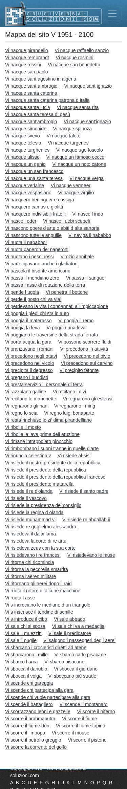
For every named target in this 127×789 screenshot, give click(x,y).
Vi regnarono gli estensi (87, 398)
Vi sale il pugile (21, 640)
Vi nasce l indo (87, 214)
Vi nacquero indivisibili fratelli (35, 214)
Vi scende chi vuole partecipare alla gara (47, 697)
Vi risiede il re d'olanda (28, 491)
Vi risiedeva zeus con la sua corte (40, 548)
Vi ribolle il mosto (23, 427)
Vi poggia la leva (22, 327)
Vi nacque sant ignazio (88, 86)
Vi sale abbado (69, 619)
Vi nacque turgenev (68, 143)
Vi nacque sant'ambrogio (31, 121)
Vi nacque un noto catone (79, 164)
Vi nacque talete (63, 135)
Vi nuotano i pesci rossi (29, 256)
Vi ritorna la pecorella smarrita (36, 569)
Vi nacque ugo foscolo (79, 150)
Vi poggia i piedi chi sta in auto (37, 313)
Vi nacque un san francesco (34, 171)
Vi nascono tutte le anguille (33, 235)
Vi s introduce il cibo (26, 619)
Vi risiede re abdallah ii (86, 519)
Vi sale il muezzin (23, 633)
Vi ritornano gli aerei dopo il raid (38, 583)
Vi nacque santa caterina (31, 93)
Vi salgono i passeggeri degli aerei (79, 640)
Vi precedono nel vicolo (29, 363)
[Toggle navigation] (112, 13)
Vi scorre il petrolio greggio (33, 740)
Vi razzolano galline (25, 391)
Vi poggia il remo (75, 320)
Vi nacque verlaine (24, 185)
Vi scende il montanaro (84, 704)
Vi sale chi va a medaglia (78, 626)
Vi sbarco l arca (21, 661)
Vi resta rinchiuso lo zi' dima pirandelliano (48, 420)
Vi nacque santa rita (78, 107)
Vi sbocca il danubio (26, 669)
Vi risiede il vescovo (26, 498)
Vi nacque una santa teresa (34, 178)
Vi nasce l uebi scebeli (66, 221)
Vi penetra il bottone (67, 292)
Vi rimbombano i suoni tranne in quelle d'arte (52, 448)
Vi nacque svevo (22, 135)
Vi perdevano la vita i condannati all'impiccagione (56, 306)
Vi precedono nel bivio (87, 356)
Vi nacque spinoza (72, 128)
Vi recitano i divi (69, 391)
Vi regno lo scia (21, 413)
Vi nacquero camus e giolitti (34, 207)
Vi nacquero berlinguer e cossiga (39, 199)
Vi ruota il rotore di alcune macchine (42, 590)
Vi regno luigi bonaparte (69, 413)
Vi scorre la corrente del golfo (36, 747)
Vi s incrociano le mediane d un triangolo (47, 605)
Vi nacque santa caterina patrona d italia (47, 100)
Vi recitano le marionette (30, 398)
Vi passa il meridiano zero (32, 278)
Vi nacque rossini (23, 64)
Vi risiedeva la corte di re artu (35, 541)
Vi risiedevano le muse (91, 555)
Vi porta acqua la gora (28, 342)
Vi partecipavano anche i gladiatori (41, 263)
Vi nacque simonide (25, 128)
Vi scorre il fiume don (27, 725)
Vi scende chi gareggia (29, 683)
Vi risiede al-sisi (74, 455)
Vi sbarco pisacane (64, 661)
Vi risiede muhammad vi (30, 519)
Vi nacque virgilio (76, 192)
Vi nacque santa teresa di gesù (37, 114)
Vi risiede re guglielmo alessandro (40, 526)
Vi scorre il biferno (96, 711)
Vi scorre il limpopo (25, 733)
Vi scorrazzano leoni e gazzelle (37, 711)
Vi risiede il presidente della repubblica (45, 470)
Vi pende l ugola (22, 292)
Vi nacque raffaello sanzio (82, 50)
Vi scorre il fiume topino (80, 725)
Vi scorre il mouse (70, 733)
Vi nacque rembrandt (27, 57)
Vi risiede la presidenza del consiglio (43, 505)
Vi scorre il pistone (87, 740)
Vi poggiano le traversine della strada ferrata (51, 334)
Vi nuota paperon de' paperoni (36, 249)
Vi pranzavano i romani (29, 349)
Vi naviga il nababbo (89, 235)
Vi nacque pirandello (26, 50)
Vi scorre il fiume (79, 718)
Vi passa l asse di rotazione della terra (45, 285)
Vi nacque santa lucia (27, 107)
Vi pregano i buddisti (26, 377)
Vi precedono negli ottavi (31, 356)
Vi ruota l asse (20, 597)
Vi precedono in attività (84, 349)
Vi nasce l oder (20, 221)
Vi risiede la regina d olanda (34, 512)
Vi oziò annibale (77, 256)
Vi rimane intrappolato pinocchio (38, 441)
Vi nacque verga (86, 178)
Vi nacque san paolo (26, 71)
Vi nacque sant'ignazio (87, 121)
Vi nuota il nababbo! (26, 242)
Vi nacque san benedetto (74, 64)
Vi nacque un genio (25, 164)
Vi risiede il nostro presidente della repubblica (52, 462)
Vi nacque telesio (23, 143)
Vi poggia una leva (65, 327)
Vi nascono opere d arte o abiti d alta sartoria (52, 228)
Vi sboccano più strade (72, 676)
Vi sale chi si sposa (25, 626)
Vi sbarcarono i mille (26, 654)
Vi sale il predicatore (69, 633)
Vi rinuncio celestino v (28, 455)
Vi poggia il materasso (28, 320)
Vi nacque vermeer (70, 185)
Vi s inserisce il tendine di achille (39, 612)
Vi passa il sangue (85, 278)
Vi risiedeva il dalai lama (30, 533)
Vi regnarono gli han (26, 406)
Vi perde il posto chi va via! (33, 299)
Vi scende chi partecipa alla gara (39, 690)
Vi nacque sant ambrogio (31, 86)
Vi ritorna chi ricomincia (29, 562)
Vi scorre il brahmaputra (30, 718)
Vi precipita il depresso (29, 370)
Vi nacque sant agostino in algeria (40, 79)
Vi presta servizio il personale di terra (44, 384)
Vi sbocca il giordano (76, 669)
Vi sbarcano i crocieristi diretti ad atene (45, 647)
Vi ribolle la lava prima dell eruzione (42, 434)
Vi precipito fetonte (79, 370)
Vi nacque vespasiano (28, 192)
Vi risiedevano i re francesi (33, 555)
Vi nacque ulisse (22, 157)
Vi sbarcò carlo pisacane (80, 654)
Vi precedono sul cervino (86, 363)
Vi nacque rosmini (74, 57)
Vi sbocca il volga (23, 676)
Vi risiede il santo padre (83, 491)
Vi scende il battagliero (29, 704)
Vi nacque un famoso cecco (75, 157)
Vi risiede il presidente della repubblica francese (55, 477)
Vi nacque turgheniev (27, 150)
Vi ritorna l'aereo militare (30, 576)
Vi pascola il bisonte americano (37, 270)
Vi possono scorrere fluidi (84, 342)
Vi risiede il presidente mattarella (39, 484)
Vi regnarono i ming (74, 406)
